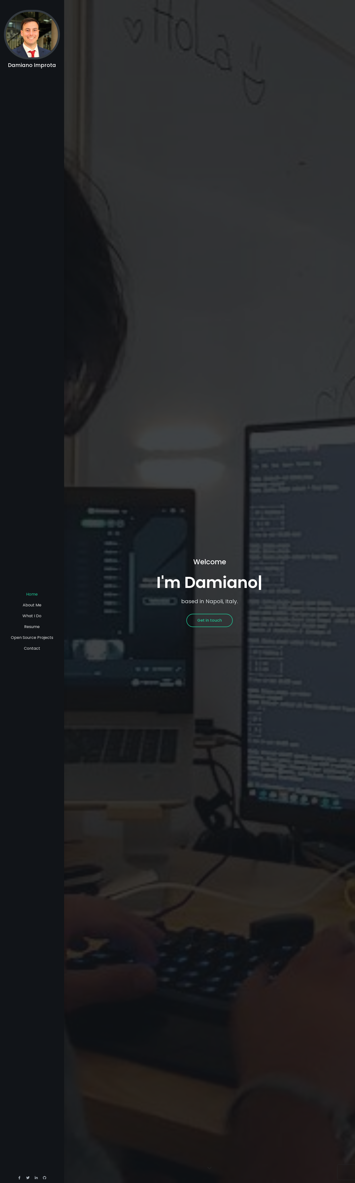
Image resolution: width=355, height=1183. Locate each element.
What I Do (31, 616)
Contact (32, 648)
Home (32, 594)
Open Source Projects (32, 637)
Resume (32, 627)
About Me (32, 605)
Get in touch (209, 620)
